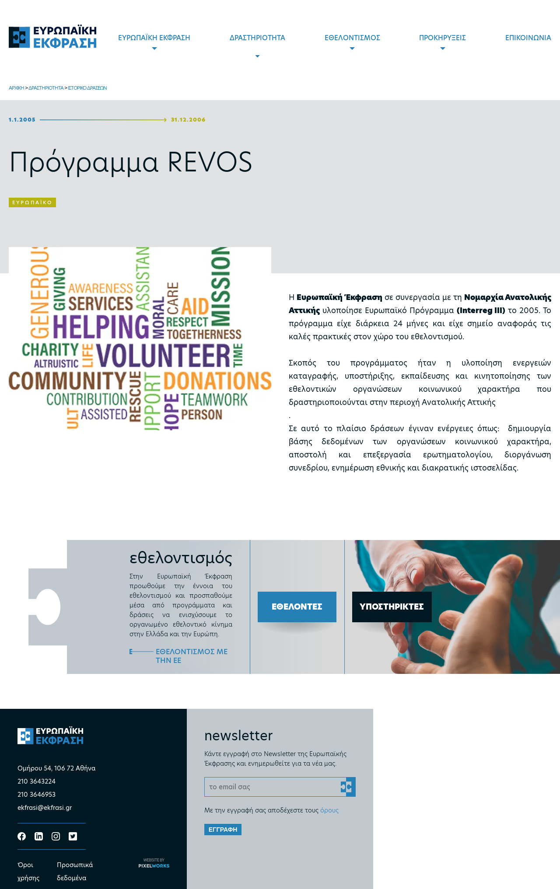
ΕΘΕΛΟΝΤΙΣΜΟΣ (352, 37)
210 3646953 (37, 794)
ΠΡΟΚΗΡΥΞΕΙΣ (442, 37)
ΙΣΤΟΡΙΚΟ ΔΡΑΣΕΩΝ (87, 87)
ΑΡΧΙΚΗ (16, 87)
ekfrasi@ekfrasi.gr (45, 807)
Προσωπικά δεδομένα (75, 871)
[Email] (280, 787)
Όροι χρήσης (28, 871)
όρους (329, 810)
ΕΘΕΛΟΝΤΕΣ (297, 606)
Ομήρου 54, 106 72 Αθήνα (56, 768)
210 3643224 (37, 781)
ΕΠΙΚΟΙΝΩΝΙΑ (528, 37)
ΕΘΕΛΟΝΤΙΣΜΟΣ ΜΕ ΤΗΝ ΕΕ (192, 656)
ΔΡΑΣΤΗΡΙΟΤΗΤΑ (257, 37)
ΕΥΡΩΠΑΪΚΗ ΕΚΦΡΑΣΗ (154, 37)
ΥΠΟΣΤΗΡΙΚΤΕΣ (392, 606)
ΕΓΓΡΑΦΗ (223, 829)
